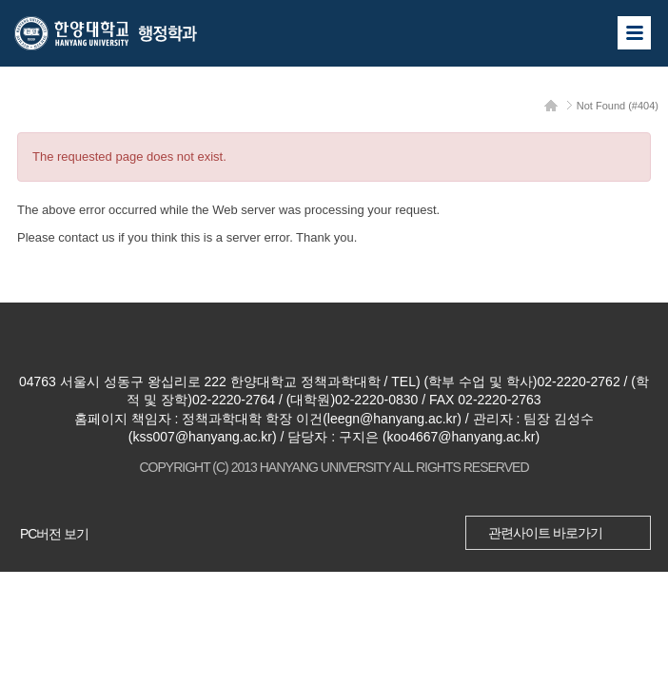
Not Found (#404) (617, 105)
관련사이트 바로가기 (545, 532)
